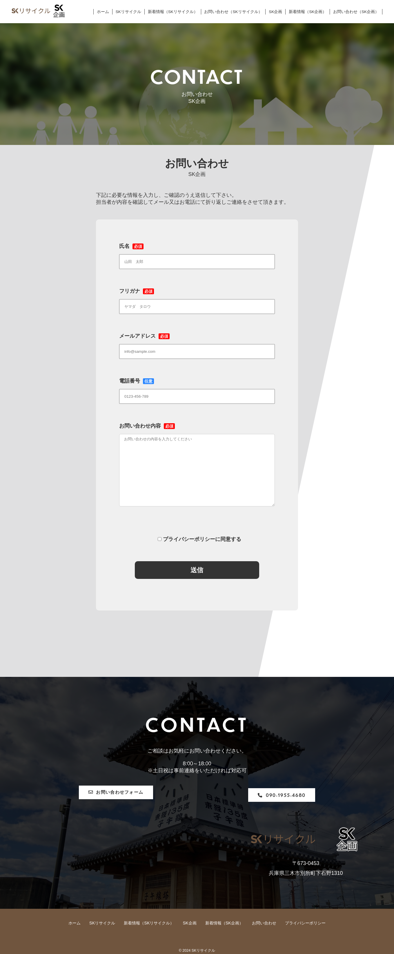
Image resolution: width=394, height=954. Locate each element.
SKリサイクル (128, 12)
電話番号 (197, 388)
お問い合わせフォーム (132, 795)
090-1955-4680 (268, 795)
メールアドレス (197, 343)
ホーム (103, 12)
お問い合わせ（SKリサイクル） (233, 12)
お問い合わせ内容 (197, 470)
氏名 (197, 253)
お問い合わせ (264, 923)
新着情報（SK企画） (307, 12)
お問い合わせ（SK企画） (356, 12)
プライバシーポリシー (305, 923)
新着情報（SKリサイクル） (173, 12)
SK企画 (275, 12)
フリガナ (197, 298)
